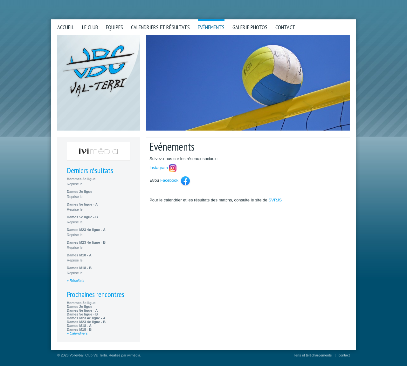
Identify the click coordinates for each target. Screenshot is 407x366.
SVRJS (275, 200)
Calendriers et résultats (160, 27)
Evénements (211, 27)
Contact (285, 27)
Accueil (65, 27)
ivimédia (134, 355)
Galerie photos (249, 27)
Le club (90, 27)
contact (344, 355)
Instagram (158, 167)
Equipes (114, 27)
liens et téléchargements (313, 355)
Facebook (169, 180)
